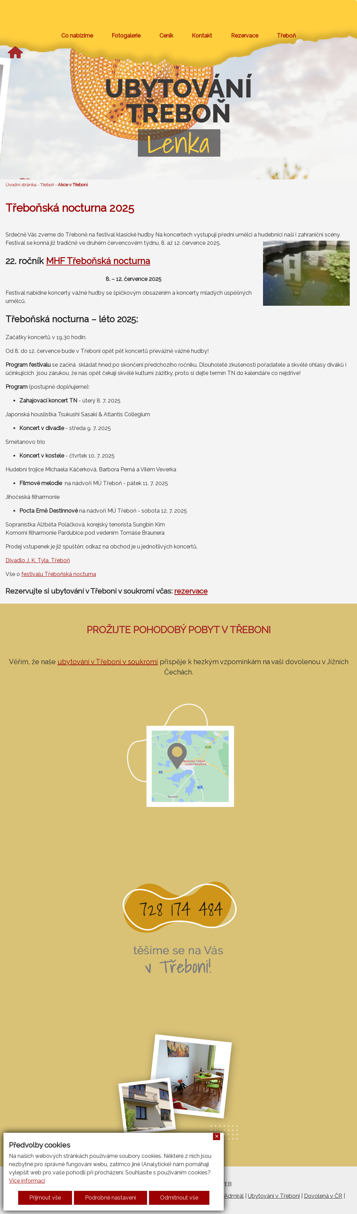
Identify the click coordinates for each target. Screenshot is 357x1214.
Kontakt (202, 35)
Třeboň (286, 35)
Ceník (166, 35)
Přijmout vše (45, 1197)
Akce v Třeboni (73, 184)
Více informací (27, 1181)
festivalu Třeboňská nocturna (58, 574)
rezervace (191, 591)
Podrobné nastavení (110, 1197)
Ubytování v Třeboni (274, 1196)
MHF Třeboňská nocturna (98, 261)
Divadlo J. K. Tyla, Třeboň (38, 560)
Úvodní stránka (21, 184)
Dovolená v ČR (323, 1196)
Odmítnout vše (179, 1197)
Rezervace (244, 35)
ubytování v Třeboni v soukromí (107, 662)
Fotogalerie (126, 35)
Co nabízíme (77, 35)
